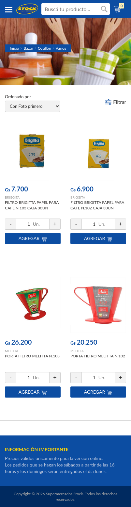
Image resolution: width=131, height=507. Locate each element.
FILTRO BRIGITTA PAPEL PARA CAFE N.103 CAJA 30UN (32, 205)
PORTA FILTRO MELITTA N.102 (97, 355)
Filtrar (119, 102)
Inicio (14, 48)
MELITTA (11, 351)
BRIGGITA (12, 197)
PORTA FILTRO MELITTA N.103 (32, 355)
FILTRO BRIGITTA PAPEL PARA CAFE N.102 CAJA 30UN (97, 205)
